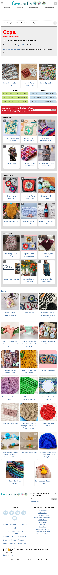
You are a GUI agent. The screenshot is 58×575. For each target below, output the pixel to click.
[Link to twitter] (11, 512)
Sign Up (53, 109)
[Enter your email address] (40, 499)
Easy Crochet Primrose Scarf (10, 398)
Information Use (21, 111)
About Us (5, 525)
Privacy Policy (13, 111)
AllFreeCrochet (42, 510)
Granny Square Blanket (47, 83)
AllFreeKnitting (42, 513)
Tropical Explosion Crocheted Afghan (46, 139)
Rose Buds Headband (10, 423)
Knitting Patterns (49, 101)
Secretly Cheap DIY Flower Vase (28, 280)
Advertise (13, 525)
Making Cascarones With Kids (48, 343)
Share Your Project (9, 540)
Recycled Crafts (21, 93)
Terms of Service (9, 543)
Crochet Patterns (8, 101)
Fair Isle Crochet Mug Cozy (46, 222)
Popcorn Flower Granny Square (29, 255)
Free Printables (36, 93)
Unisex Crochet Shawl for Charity (10, 84)
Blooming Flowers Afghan (11, 255)
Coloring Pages (36, 101)
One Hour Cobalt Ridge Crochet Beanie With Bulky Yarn (48, 454)
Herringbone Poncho (11, 221)
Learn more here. (8, 555)
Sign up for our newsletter (11, 49)
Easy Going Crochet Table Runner (29, 371)
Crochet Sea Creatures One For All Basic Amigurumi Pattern (10, 454)
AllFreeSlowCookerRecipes (42, 531)
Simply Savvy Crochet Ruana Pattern (46, 165)
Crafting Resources (22, 97)
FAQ (14, 528)
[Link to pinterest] (17, 512)
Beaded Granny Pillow (48, 370)
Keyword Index (8, 537)
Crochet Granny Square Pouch (29, 139)
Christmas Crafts (8, 97)
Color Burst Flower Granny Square (29, 197)
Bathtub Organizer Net (29, 452)
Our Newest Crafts (8, 93)
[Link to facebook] (5, 512)
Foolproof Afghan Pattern (47, 255)
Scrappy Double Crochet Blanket (10, 371)
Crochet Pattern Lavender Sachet (10, 314)
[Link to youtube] (14, 518)
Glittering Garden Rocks (46, 197)
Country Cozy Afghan (11, 279)
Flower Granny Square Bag (11, 197)
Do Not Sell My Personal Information (14, 532)
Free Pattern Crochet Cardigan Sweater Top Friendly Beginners (29, 425)
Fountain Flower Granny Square (29, 84)
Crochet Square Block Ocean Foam (11, 139)
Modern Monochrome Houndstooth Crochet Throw (47, 315)
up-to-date (21, 45)
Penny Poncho (11, 163)
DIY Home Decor (21, 101)
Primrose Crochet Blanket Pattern (29, 165)
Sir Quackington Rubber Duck (43, 482)
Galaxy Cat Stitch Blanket (15, 482)
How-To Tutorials (49, 97)
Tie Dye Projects (49, 93)
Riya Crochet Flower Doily (48, 424)
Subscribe (22, 540)
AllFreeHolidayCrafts (43, 515)
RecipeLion (42, 527)
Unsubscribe (21, 543)
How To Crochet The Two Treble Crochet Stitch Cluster (29, 344)
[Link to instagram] (23, 512)
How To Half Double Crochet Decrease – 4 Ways (10, 344)
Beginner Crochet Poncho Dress (46, 280)
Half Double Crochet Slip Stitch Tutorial (29, 398)
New (3, 291)
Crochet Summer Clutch (29, 222)
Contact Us (23, 525)
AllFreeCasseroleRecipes (42, 534)
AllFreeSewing (42, 522)
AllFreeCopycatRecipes (42, 529)
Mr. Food (42, 524)
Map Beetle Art (29, 313)
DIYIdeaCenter (42, 520)
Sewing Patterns (36, 97)
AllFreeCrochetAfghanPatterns (42, 517)
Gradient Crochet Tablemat (48, 398)
